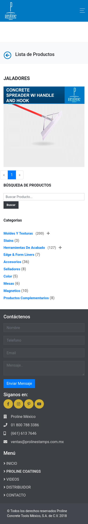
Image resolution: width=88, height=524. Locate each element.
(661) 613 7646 (23, 433)
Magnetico (12, 291)
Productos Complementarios (26, 298)
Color (8, 276)
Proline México (23, 416)
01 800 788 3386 (25, 425)
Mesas (9, 283)
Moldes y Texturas (27, 233)
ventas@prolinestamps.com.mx (37, 442)
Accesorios (12, 262)
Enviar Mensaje (19, 383)
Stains (8, 241)
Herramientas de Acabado (33, 248)
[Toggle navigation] (82, 10)
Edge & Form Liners (19, 255)
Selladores (12, 269)
